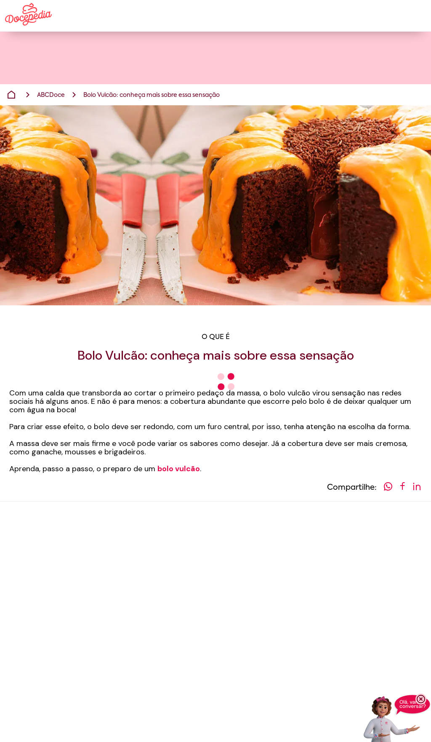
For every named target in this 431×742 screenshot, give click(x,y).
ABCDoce (51, 95)
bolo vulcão (178, 469)
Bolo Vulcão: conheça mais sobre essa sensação (151, 95)
